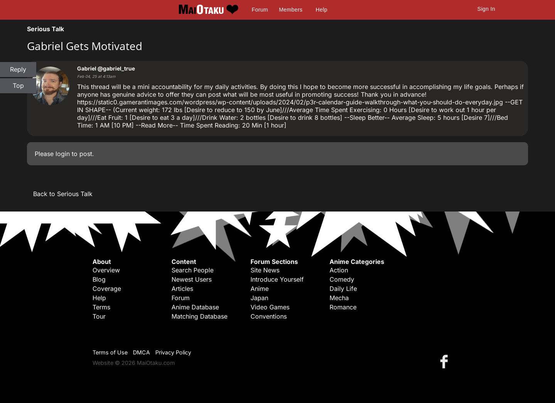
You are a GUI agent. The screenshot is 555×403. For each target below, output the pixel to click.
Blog (99, 279)
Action (339, 270)
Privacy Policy (173, 352)
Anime (260, 288)
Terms (101, 307)
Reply (18, 69)
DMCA (141, 352)
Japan (259, 298)
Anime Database (195, 307)
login (63, 154)
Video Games (270, 307)
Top (18, 85)
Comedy (342, 279)
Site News (265, 270)
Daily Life (343, 288)
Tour (99, 316)
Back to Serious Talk (62, 194)
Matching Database (199, 316)
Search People (193, 270)
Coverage (106, 288)
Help (321, 10)
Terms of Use (110, 352)
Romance (343, 307)
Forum (260, 10)
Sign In (486, 9)
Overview (106, 270)
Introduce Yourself (277, 279)
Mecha (339, 298)
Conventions (269, 316)
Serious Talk (45, 29)
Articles (182, 288)
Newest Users (192, 279)
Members (291, 10)
